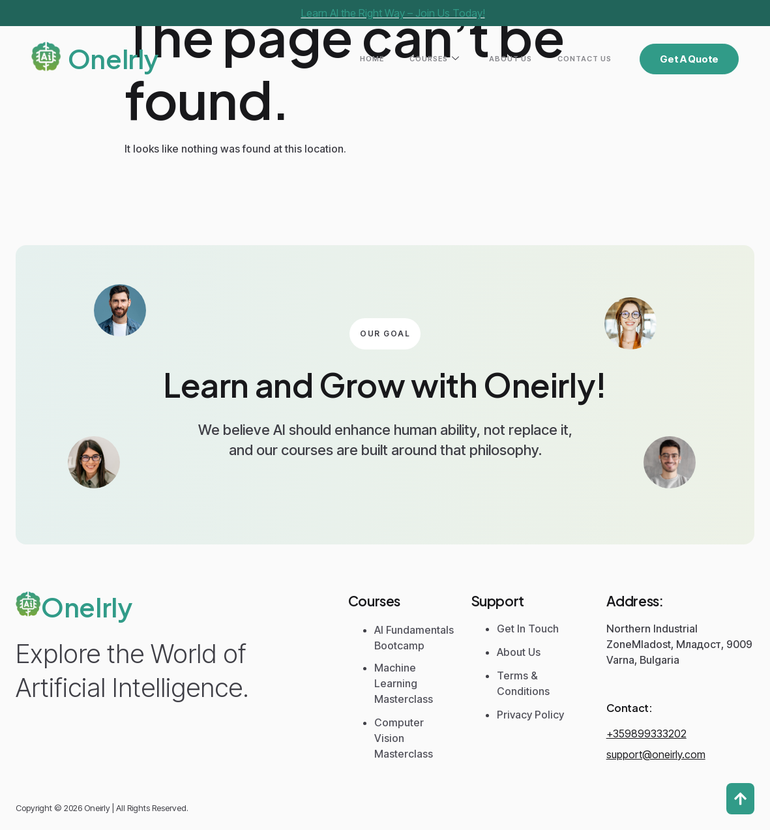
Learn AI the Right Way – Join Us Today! (393, 13)
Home (424, 58)
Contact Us (592, 58)
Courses (472, 59)
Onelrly (113, 58)
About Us (532, 58)
